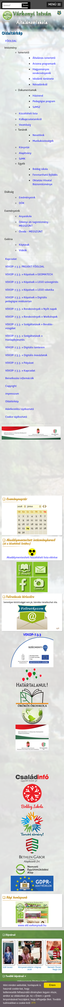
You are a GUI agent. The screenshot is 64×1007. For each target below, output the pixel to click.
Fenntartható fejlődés (45, 174)
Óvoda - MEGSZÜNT (30, 231)
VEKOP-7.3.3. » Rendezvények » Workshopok (31, 316)
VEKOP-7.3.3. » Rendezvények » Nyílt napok (31, 308)
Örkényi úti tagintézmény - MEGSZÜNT (34, 224)
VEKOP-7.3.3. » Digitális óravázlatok (26, 355)
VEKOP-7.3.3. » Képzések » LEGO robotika (29, 289)
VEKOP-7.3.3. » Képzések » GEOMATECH (29, 274)
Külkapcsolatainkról (30, 119)
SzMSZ (36, 107)
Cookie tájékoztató (16, 416)
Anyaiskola (25, 216)
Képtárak (24, 244)
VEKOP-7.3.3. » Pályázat (19, 362)
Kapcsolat (11, 259)
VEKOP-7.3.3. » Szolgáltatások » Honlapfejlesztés (23, 337)
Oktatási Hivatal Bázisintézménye (42, 182)
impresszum (12, 393)
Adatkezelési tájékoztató (19, 409)
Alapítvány (25, 153)
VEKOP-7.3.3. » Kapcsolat (20, 370)
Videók (23, 250)
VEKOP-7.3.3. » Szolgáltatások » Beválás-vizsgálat (29, 326)
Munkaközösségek (43, 140)
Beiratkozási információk (19, 378)
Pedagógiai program (44, 101)
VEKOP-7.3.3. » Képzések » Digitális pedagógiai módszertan (26, 299)
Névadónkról (40, 84)
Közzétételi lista (28, 113)
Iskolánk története (43, 78)
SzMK (22, 158)
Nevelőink (38, 135)
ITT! (33, 1003)
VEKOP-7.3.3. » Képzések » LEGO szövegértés (31, 282)
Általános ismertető (44, 57)
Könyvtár (24, 147)
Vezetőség (25, 124)
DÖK (21, 203)
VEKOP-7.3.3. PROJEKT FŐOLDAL (24, 266)
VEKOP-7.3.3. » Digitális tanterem (25, 347)
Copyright (11, 386)
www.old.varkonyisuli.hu (32, 914)
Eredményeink (27, 197)
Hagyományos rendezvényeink (42, 71)
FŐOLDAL (11, 41)
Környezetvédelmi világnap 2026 (33, 967)
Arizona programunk (44, 63)
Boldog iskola (40, 169)
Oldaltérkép (12, 401)
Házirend (38, 95)
